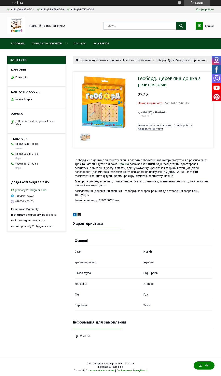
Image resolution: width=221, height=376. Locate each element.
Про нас (79, 43)
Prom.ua (130, 363)
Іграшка (124, 164)
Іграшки (114, 60)
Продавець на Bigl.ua (110, 366)
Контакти (101, 43)
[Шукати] (181, 26)
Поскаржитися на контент (100, 370)
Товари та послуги (47, 43)
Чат (204, 365)
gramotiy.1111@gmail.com (30, 190)
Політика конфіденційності (131, 370)
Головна (18, 43)
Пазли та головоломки (137, 60)
